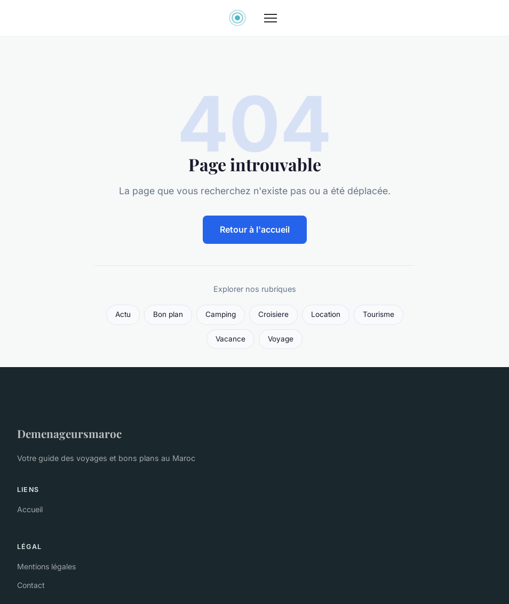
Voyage (280, 339)
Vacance (230, 339)
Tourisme (378, 314)
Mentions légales (46, 566)
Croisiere (273, 314)
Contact (31, 585)
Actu (123, 314)
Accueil (30, 509)
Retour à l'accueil (255, 229)
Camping (220, 314)
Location (325, 314)
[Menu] (270, 18)
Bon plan (168, 314)
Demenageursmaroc (69, 433)
